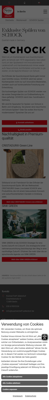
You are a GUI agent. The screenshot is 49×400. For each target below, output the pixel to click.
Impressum (18, 396)
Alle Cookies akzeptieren (12, 377)
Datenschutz (30, 396)
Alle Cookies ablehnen (11, 383)
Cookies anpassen (10, 389)
